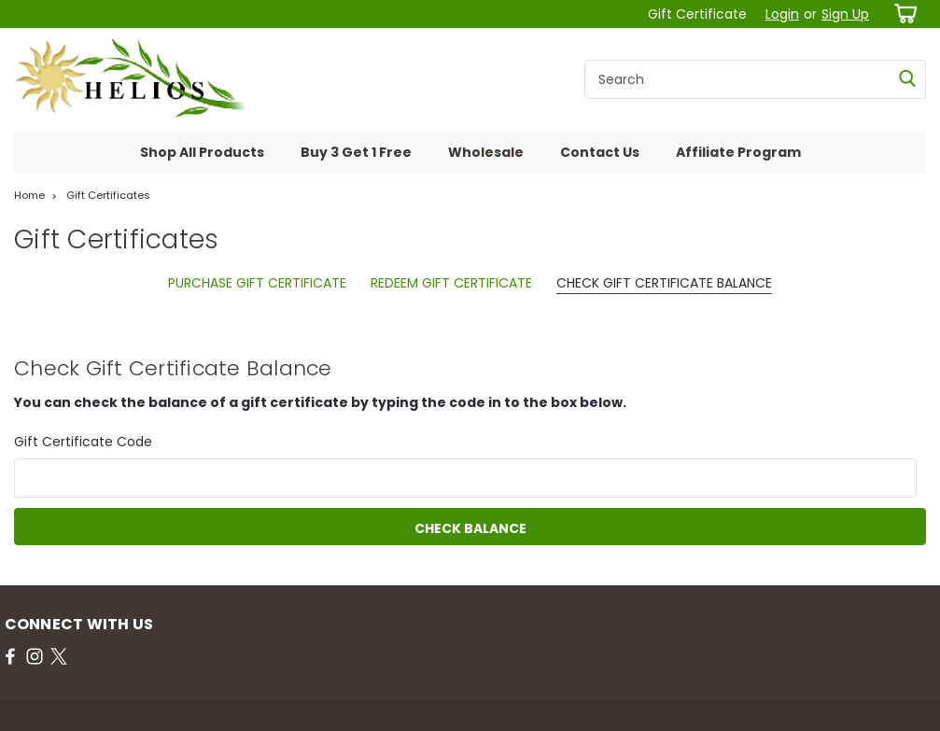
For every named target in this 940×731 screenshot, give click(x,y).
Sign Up (845, 14)
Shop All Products (202, 152)
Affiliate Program (738, 152)
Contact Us (599, 152)
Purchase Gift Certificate (257, 283)
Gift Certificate (697, 14)
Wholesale (486, 152)
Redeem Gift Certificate (451, 283)
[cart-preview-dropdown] (902, 13)
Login (782, 14)
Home (29, 195)
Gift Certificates (108, 195)
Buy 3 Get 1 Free (356, 152)
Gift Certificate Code (83, 441)
